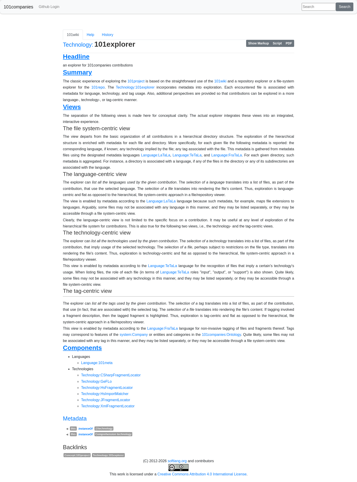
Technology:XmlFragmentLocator (108, 406)
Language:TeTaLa (187, 155)
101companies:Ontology (221, 335)
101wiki (73, 35)
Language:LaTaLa (155, 155)
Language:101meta (96, 363)
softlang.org (177, 461)
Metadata (75, 418)
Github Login (49, 7)
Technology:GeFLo (96, 381)
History (107, 35)
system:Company (134, 335)
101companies (18, 6)
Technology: (78, 44)
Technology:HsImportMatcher (104, 394)
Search (344, 7)
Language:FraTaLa (226, 155)
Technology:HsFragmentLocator (107, 388)
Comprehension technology (113, 434)
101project (136, 81)
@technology (104, 428)
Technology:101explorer (135, 87)
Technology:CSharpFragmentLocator (110, 375)
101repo (98, 87)
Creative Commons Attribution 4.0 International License (201, 474)
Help (90, 35)
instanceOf (86, 428)
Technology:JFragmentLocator (105, 400)
